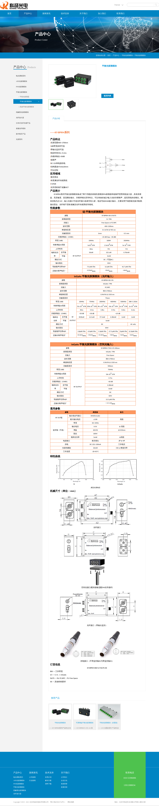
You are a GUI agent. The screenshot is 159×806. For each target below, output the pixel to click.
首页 (9, 13)
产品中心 (116, 55)
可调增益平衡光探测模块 (84, 723)
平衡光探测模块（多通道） (109, 723)
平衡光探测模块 (127, 55)
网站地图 (70, 802)
